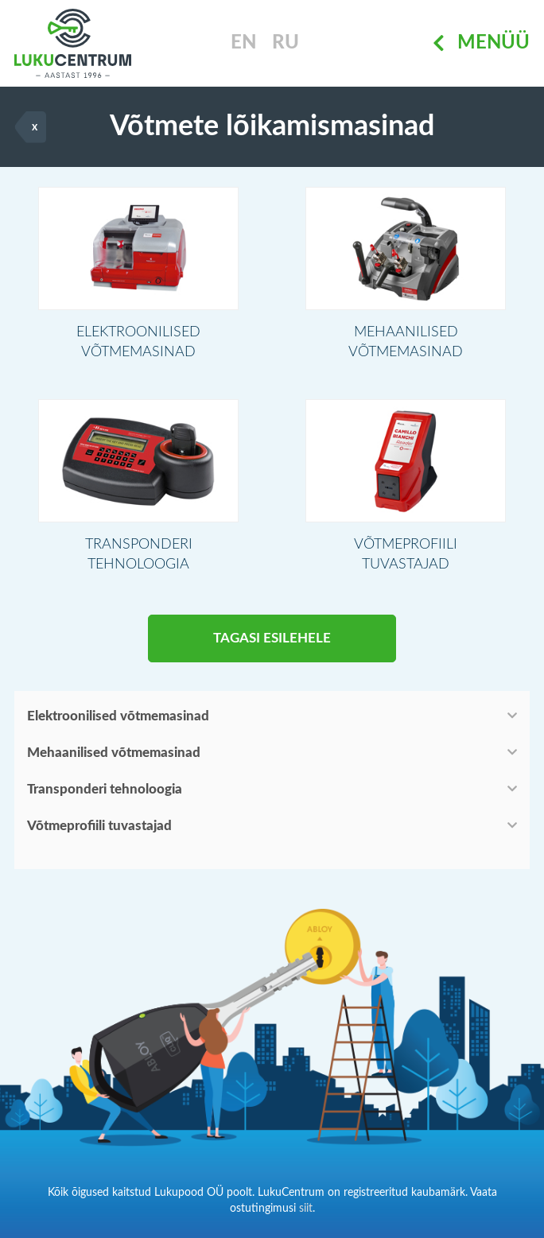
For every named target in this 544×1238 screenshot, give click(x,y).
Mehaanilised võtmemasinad (113, 752)
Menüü (481, 43)
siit (306, 1208)
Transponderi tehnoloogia (104, 789)
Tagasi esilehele (272, 638)
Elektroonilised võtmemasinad (118, 716)
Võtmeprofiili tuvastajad (99, 825)
